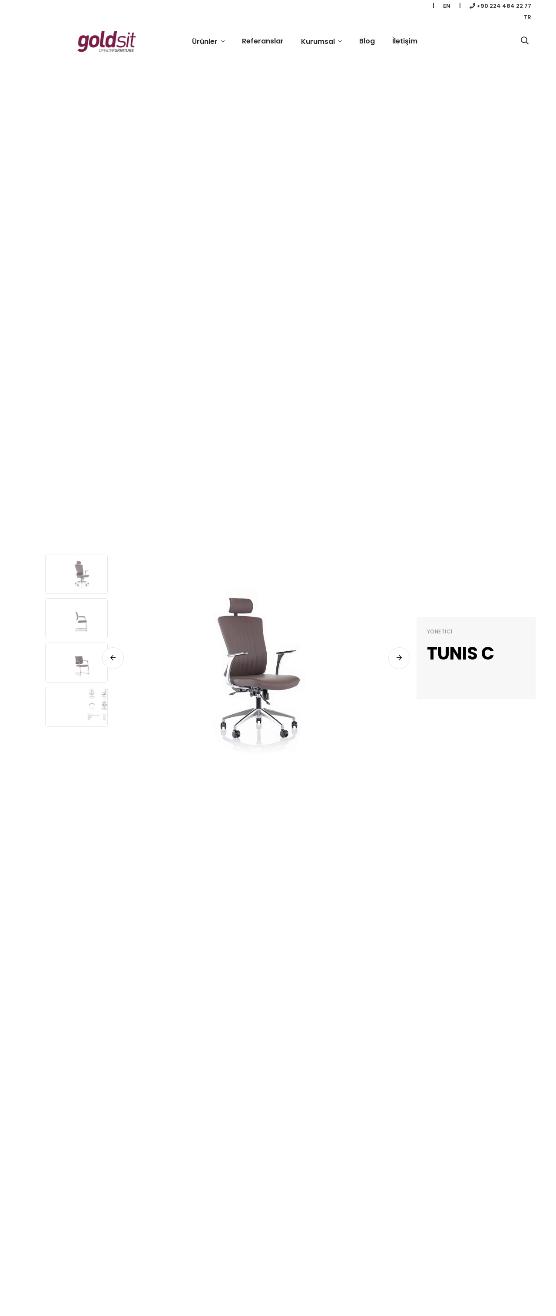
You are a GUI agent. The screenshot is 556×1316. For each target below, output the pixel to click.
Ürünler (205, 41)
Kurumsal (319, 41)
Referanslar (263, 41)
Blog (367, 41)
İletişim (404, 41)
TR (527, 17)
